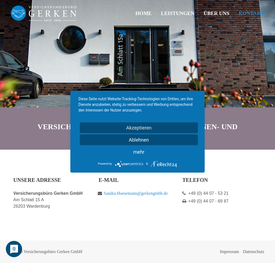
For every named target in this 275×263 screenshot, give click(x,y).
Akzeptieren (139, 127)
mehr (138, 151)
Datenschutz (253, 251)
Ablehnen (139, 139)
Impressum (229, 251)
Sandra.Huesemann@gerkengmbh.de (136, 193)
